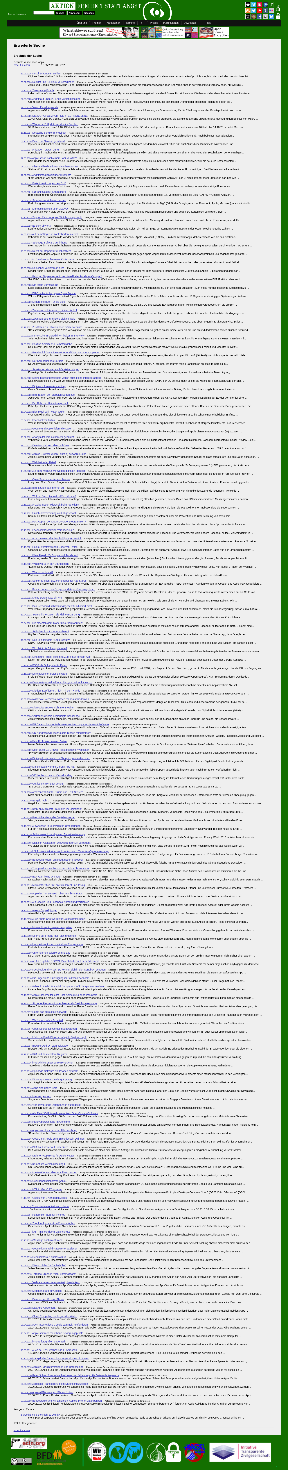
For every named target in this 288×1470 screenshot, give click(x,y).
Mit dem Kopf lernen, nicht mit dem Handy (50, 690)
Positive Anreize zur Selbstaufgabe (46, 344)
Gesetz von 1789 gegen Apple (44, 1197)
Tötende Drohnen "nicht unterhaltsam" (48, 1273)
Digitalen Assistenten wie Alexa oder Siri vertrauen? (56, 842)
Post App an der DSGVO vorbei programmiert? (53, 521)
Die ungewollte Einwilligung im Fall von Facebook (55, 978)
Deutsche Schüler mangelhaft (43, 132)
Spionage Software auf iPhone (44, 242)
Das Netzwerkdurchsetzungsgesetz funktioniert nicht (56, 606)
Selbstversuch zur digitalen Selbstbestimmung (53, 834)
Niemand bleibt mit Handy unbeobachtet (49, 166)
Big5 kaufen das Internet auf (42, 487)
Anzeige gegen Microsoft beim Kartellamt (50, 504)
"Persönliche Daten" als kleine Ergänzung (50, 614)
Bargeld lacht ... (35, 800)
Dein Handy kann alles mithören (45, 445)
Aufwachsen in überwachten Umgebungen (51, 825)
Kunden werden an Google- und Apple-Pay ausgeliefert (58, 589)
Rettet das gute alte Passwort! (44, 1011)
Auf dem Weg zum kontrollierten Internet (49, 234)
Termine (130, 22)
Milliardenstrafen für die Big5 (43, 301)
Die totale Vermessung (39, 284)
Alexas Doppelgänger (39, 910)
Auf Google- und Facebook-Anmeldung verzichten (55, 901)
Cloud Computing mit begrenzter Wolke (49, 1316)
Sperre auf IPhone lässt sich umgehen (48, 935)
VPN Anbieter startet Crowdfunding (46, 775)
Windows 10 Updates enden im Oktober (49, 124)
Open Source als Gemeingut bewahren (49, 1028)
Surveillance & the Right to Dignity (40, 1414)
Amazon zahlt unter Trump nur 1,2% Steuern (52, 792)
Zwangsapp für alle (37, 90)
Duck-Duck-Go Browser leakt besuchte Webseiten (55, 749)
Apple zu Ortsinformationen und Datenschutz (52, 1366)
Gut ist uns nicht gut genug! (42, 783)
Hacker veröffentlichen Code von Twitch (49, 546)
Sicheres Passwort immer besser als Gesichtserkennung (59, 1003)
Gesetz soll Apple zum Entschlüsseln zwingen (52, 1138)
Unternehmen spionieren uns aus (45, 952)
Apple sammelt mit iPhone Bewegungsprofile (52, 1333)
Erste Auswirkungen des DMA (43, 183)
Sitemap (11, 14)
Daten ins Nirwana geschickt (43, 141)
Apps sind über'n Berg (39, 1087)
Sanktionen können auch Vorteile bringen (50, 369)
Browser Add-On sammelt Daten (45, 1045)
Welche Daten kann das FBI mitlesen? (48, 496)
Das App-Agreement (38, 1307)
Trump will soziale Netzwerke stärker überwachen (55, 868)
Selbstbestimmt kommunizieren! (45, 631)
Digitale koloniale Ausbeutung (43, 386)
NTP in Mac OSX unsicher (41, 1189)
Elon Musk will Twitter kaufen (43, 411)
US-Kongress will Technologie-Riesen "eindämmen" (56, 732)
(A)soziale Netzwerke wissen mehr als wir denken (55, 699)
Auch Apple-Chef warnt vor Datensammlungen (53, 918)
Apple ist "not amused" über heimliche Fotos (52, 893)
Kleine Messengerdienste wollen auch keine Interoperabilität (61, 377)
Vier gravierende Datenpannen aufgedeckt (51, 1104)
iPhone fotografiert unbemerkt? (44, 1341)
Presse (154, 22)
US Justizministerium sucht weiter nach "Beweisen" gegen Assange (65, 851)
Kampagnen (113, 22)
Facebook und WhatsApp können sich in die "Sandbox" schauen (63, 969)
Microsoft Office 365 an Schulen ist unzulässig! (53, 885)
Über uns (81, 22)
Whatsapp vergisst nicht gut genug (46, 1079)
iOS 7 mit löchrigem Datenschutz (45, 1231)
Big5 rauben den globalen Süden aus (48, 394)
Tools (208, 22)
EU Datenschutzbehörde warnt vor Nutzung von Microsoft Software (65, 724)
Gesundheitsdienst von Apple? (44, 1180)
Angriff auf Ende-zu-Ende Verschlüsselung (50, 98)
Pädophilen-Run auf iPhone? (43, 1214)
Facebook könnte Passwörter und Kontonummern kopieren (60, 352)
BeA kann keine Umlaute (41, 876)
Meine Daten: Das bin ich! (41, 597)
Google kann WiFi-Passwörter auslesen (49, 1248)
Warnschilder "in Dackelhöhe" (43, 1265)
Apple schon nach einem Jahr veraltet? (49, 158)
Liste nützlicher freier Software (44, 673)
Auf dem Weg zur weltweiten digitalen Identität (53, 470)
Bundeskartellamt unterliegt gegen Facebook (52, 859)
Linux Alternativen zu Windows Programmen (52, 944)
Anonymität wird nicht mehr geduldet (47, 437)
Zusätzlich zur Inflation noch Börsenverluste (51, 327)
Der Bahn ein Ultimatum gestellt (45, 403)
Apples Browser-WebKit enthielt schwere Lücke (53, 453)
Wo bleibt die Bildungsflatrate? (44, 648)
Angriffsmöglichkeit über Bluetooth (46, 174)
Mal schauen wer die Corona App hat (48, 766)
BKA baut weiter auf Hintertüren (44, 1147)
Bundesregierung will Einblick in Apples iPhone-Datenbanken (61, 1400)
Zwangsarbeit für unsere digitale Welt (48, 318)
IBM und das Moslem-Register (44, 1054)
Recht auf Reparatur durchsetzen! (46, 251)
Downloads (190, 22)
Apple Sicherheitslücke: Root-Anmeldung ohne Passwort (59, 994)
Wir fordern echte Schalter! (42, 1020)
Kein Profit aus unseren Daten (44, 741)
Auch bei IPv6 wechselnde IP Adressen (49, 1350)
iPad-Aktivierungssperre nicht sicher (47, 1062)
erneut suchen (22, 65)
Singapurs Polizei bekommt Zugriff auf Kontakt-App (56, 656)
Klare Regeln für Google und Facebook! (49, 555)
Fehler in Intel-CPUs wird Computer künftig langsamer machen (62, 986)
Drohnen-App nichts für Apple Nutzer (47, 1155)
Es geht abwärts (36, 225)
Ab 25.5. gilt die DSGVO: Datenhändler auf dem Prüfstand (60, 961)
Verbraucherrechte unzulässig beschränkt (50, 1282)
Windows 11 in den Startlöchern (45, 563)
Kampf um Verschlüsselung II (43, 1164)
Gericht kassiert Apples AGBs (43, 1257)
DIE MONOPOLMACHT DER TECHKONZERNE (54, 115)
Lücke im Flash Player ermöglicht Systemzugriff (54, 1037)
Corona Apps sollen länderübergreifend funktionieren (56, 682)
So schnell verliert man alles (42, 267)
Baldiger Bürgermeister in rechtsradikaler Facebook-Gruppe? (61, 276)
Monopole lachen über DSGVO (44, 208)
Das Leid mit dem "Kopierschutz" (45, 639)
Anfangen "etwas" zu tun (40, 149)
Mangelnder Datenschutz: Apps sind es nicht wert (55, 1358)
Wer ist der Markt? (37, 572)
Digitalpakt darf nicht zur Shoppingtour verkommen (55, 758)
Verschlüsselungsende (39, 107)
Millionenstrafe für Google (41, 1290)
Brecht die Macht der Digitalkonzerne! (48, 817)
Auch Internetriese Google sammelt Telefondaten (54, 1324)
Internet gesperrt (36, 1096)
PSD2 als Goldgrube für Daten (44, 665)
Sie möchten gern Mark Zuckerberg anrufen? (52, 623)
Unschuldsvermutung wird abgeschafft (48, 513)
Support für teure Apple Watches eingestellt (51, 217)
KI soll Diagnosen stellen (41, 73)
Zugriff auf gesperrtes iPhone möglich (48, 1223)
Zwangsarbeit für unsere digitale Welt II (49, 310)
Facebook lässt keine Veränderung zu (48, 530)
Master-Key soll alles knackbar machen (49, 1172)
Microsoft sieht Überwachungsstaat (46, 927)
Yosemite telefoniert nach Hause (45, 1206)
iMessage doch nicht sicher (42, 1240)
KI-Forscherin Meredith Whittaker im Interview (52, 335)
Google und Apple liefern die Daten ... (48, 428)
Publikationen (171, 22)
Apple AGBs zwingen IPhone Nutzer (47, 1392)
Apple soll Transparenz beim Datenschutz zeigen (54, 1383)
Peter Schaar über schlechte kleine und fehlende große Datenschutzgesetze (70, 1375)
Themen (96, 22)
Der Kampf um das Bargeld (42, 360)
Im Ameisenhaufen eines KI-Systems (47, 259)
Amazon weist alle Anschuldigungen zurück (51, 538)
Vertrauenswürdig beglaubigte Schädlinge (50, 716)
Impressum (21, 14)
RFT (142, 22)
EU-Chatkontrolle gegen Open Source (48, 293)
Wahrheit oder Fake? (38, 462)
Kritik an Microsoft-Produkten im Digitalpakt (51, 808)
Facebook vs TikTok (38, 420)
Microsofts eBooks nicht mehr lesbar (47, 707)
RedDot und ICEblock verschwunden (47, 81)
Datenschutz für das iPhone (42, 1299)
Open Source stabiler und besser (45, 479)
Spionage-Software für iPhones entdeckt (49, 1071)
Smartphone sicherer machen (43, 200)
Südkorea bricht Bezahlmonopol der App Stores (54, 580)
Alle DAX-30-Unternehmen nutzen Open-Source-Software (59, 1113)
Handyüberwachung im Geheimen (46, 1121)
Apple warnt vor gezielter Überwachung (49, 1130)
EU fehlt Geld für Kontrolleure (43, 191)
